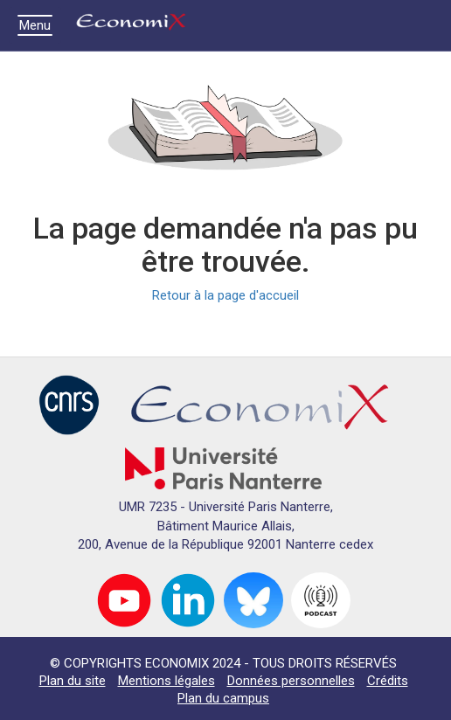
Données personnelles (291, 681)
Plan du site (72, 681)
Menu (39, 25)
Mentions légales (166, 681)
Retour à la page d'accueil (225, 295)
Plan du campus (223, 698)
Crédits (387, 681)
